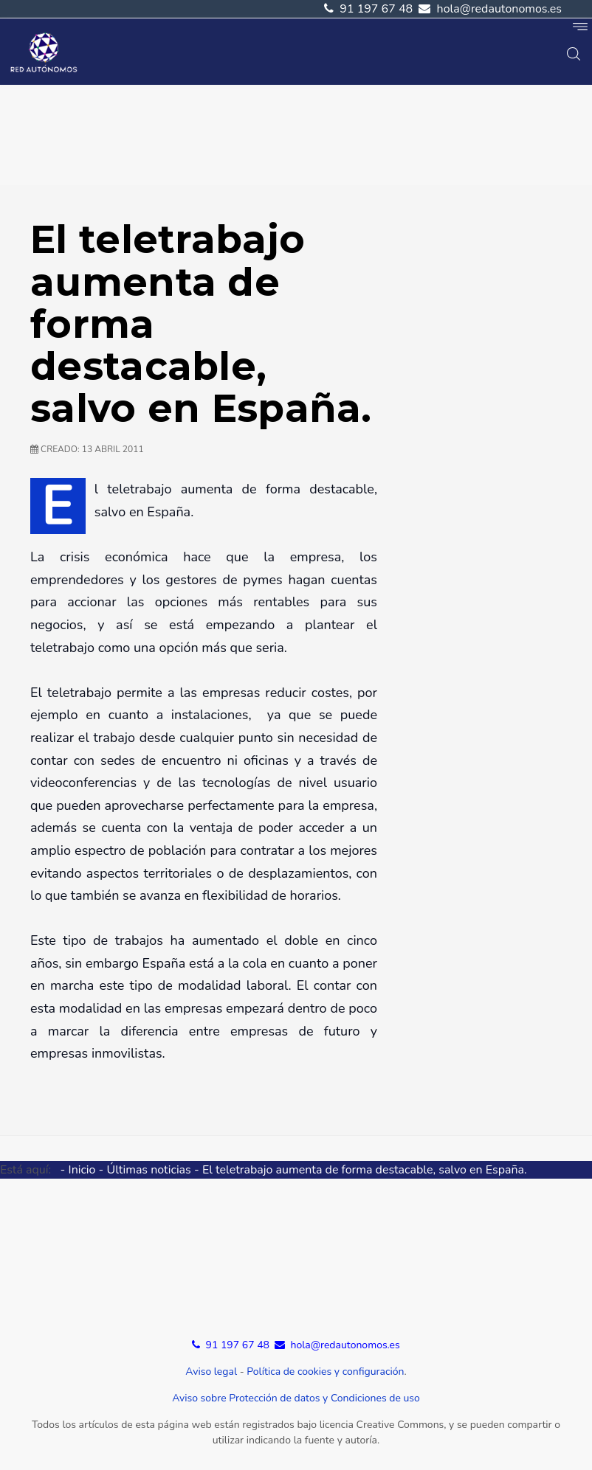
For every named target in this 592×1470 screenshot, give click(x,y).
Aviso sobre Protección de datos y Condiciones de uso (296, 1398)
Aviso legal (211, 1372)
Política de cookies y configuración (325, 1372)
